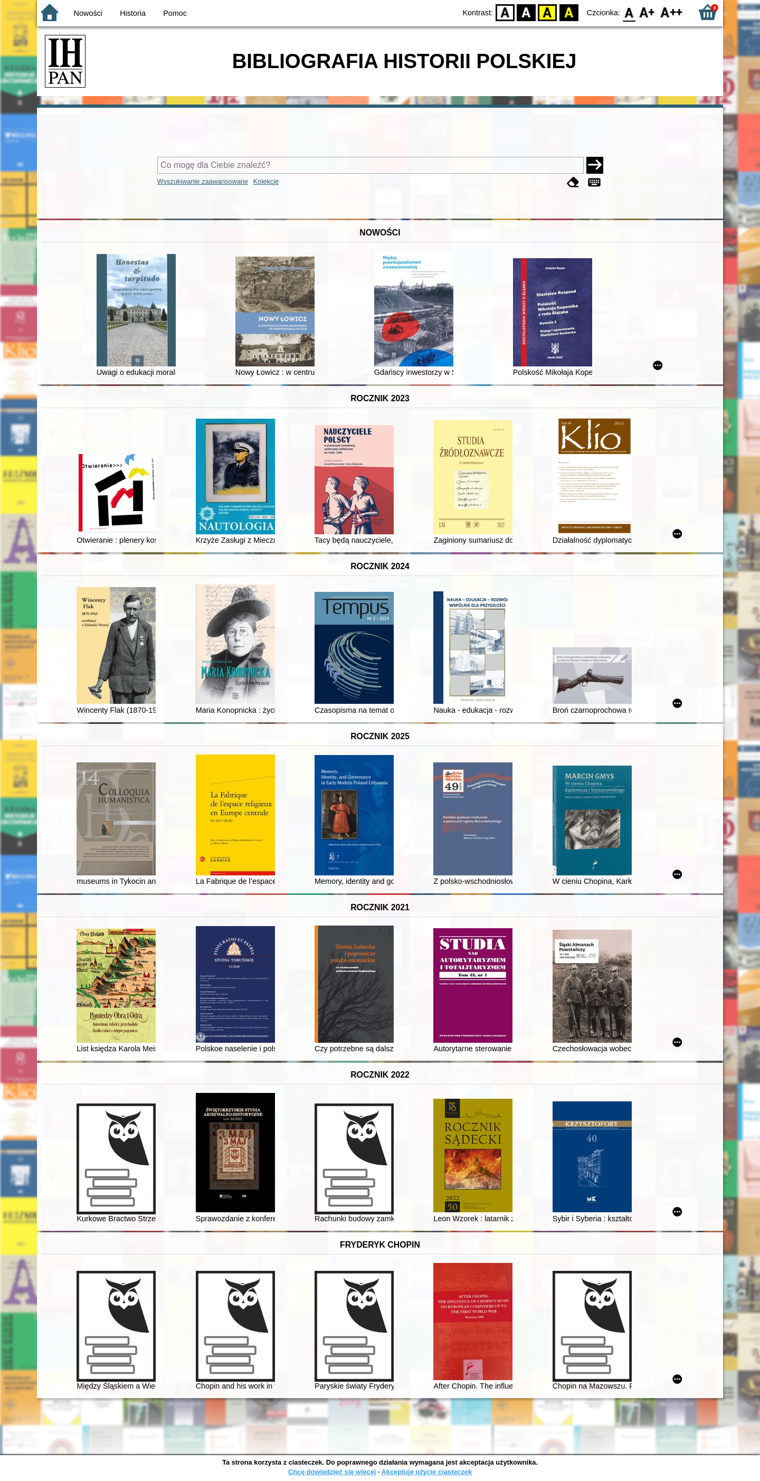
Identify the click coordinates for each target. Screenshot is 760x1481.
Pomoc (175, 13)
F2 (672, 11)
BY (568, 11)
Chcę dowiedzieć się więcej (332, 1472)
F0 (629, 11)
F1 (647, 11)
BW (526, 11)
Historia (133, 13)
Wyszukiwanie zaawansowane (203, 181)
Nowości (88, 13)
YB (547, 11)
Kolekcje (266, 181)
